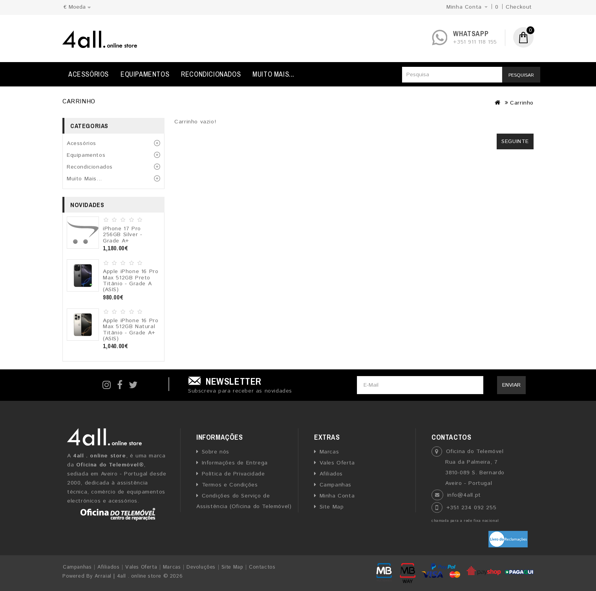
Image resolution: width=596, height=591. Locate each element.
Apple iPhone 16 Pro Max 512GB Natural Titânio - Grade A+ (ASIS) (130, 330)
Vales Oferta (337, 463)
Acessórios (88, 74)
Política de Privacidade (233, 474)
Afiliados (331, 474)
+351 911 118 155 (475, 42)
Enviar (511, 385)
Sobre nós (215, 452)
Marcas (329, 452)
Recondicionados (211, 74)
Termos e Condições (230, 485)
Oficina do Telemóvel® (110, 465)
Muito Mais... (273, 74)
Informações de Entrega (235, 463)
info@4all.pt (464, 495)
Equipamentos (145, 74)
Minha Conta (337, 496)
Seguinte (515, 141)
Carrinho (522, 103)
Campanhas (335, 485)
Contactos (262, 567)
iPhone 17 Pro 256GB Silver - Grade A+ (122, 235)
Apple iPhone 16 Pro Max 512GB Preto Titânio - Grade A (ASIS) (130, 281)
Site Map (332, 507)
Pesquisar (521, 75)
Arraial (103, 576)
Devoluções (201, 567)
